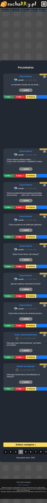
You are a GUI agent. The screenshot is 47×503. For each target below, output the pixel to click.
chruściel (15, 10)
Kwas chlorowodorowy (26, 335)
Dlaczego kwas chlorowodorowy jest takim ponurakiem (24, 344)
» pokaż (25, 90)
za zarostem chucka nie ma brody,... (25, 85)
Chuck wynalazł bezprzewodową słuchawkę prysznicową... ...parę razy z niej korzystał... (25, 194)
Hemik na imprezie (26, 366)
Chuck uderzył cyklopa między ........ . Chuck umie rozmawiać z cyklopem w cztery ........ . (25, 161)
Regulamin (26, 485)
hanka (5, 10)
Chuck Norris (25, 76)
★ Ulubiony (31, 97)
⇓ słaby (20, 97)
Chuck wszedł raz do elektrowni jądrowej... (26, 225)
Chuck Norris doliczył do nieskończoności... (25, 313)
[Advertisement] (21, 36)
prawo (34, 10)
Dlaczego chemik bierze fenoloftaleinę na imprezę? (23, 376)
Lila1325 (19, 80)
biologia (25, 10)
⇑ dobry (9, 97)
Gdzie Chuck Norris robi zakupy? (26, 254)
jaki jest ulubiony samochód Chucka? (26, 284)
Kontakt (20, 485)
